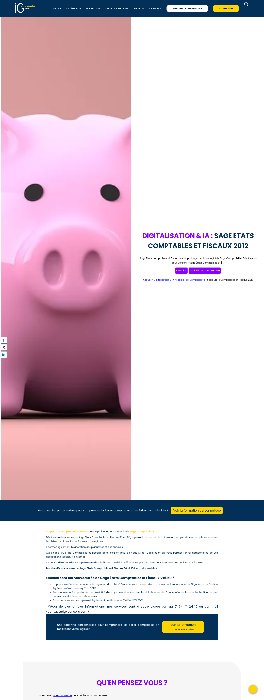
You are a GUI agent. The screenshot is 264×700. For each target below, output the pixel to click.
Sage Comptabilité (142, 531)
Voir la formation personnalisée (197, 510)
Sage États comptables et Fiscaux (68, 531)
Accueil (147, 280)
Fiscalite (181, 270)
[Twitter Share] (4, 347)
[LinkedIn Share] (4, 355)
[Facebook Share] (4, 340)
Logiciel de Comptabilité (205, 270)
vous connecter (62, 695)
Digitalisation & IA (164, 280)
